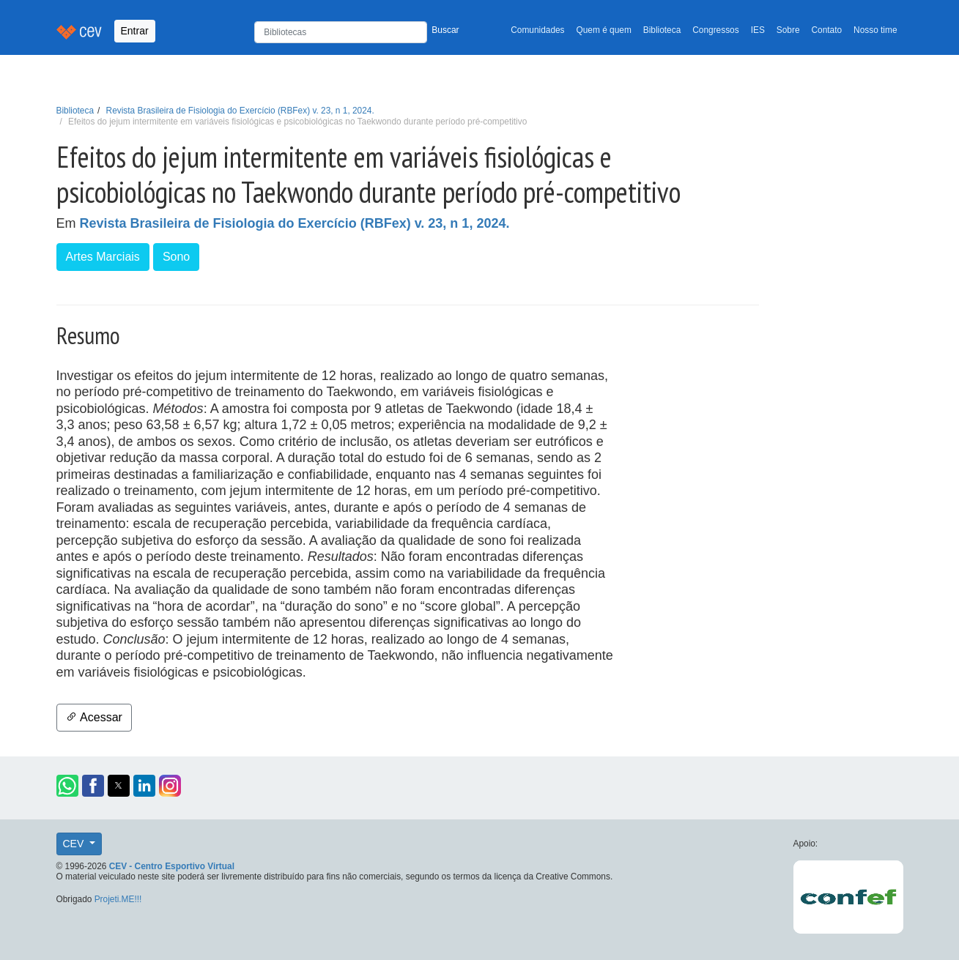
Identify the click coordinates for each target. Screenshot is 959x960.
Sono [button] (176, 256)
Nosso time (875, 30)
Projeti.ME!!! (118, 899)
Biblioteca (662, 30)
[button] (67, 786)
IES (758, 30)
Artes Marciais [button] (103, 256)
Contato (827, 30)
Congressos (715, 30)
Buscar (445, 30)
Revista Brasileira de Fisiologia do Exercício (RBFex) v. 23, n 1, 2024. (240, 110)
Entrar (135, 31)
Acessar (94, 717)
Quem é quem (604, 30)
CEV (75, 843)
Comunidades (537, 30)
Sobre (788, 30)
